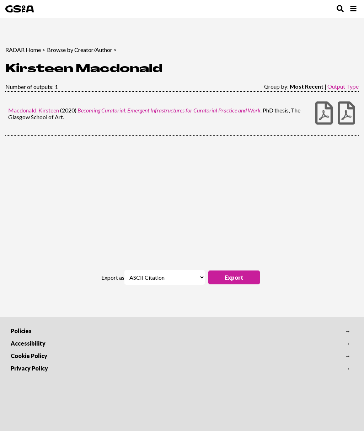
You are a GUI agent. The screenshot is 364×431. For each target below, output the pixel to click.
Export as (112, 277)
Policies (21, 330)
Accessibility (28, 343)
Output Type (343, 86)
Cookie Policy (29, 355)
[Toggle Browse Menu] (353, 9)
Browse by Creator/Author (79, 49)
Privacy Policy (29, 368)
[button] (234, 277)
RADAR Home (23, 49)
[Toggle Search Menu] (340, 9)
